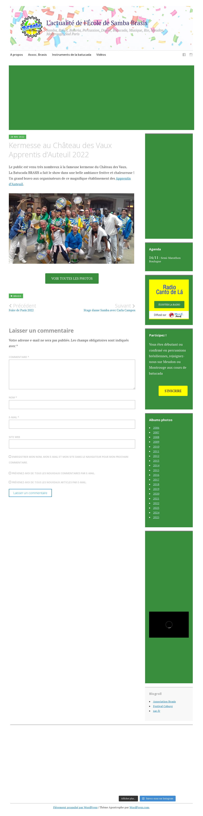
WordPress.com (139, 807)
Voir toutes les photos (72, 278)
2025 (156, 517)
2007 (156, 432)
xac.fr (156, 711)
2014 (156, 465)
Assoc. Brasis (37, 55)
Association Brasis (164, 701)
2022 (156, 503)
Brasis (17, 296)
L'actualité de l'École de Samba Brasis (97, 23)
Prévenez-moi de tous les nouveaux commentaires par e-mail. (53, 473)
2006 (156, 428)
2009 (156, 442)
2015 (156, 470)
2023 (156, 508)
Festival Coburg (163, 706)
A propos (16, 55)
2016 (156, 475)
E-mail (14, 417)
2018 (156, 484)
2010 (156, 447)
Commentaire (19, 357)
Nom (13, 397)
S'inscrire (173, 391)
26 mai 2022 (17, 136)
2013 (156, 461)
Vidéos (101, 55)
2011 (156, 451)
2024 (156, 512)
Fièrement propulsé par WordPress (75, 807)
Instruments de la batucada (71, 55)
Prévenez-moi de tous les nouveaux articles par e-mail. (49, 482)
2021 (156, 498)
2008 (156, 437)
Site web (14, 437)
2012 (156, 456)
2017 (156, 479)
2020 (156, 494)
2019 (156, 489)
